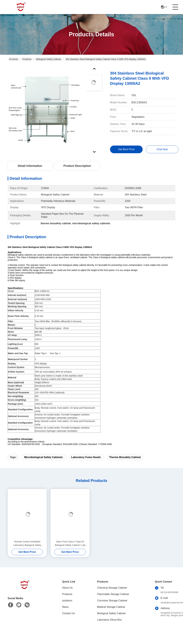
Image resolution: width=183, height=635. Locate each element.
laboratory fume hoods (86, 457)
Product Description (77, 165)
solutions (67, 600)
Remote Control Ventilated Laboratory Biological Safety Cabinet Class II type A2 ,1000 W (27, 543)
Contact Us (68, 613)
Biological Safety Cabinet (48, 59)
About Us (67, 587)
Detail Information (30, 165)
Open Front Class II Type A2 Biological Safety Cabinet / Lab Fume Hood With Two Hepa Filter (70, 543)
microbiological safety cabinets (43, 457)
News (65, 607)
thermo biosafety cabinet (125, 457)
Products (26, 59)
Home (13, 59)
